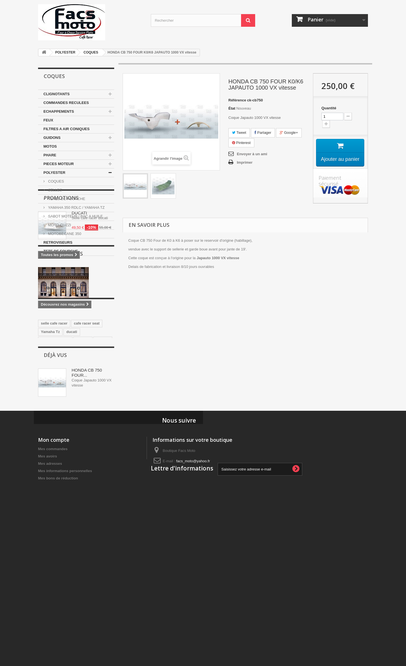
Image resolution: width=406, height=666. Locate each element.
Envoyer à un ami (252, 154)
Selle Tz (65, 464)
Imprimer (245, 162)
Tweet (239, 132)
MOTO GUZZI (59, 225)
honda (46, 464)
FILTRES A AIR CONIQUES (66, 129)
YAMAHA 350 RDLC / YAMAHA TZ (76, 207)
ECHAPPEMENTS (58, 111)
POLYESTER (65, 52)
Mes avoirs (47, 604)
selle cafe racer (54, 439)
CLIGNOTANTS (56, 94)
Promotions (61, 272)
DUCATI (79, 287)
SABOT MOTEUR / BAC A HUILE (75, 216)
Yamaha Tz (50, 447)
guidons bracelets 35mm (62, 473)
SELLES (54, 190)
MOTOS (50, 146)
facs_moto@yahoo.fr (193, 609)
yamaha (83, 456)
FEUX (48, 120)
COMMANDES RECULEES (66, 103)
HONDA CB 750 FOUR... (87, 512)
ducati (71, 447)
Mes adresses (50, 612)
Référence (237, 100)
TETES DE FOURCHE (66, 199)
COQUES (90, 52)
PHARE (49, 155)
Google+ (289, 132)
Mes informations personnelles (65, 619)
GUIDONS (52, 138)
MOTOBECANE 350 (64, 234)
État (231, 108)
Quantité (328, 108)
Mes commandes (53, 597)
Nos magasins (63, 350)
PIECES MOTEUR (58, 164)
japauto (102, 456)
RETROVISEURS (57, 242)
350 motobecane (55, 456)
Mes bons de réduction (58, 626)
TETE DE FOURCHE (60, 251)
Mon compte (53, 588)
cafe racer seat (87, 439)
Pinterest (241, 143)
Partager (263, 132)
